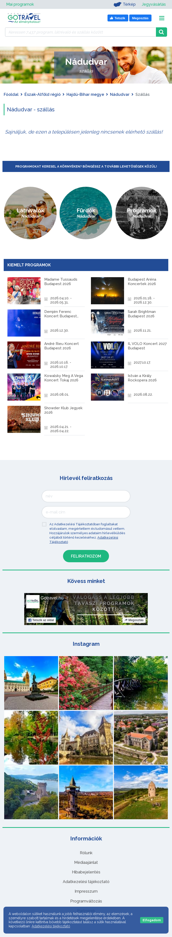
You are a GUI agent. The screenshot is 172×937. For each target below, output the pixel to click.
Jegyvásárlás (154, 4)
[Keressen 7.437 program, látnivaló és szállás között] (80, 32)
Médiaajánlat (86, 851)
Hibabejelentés (86, 860)
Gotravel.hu (52, 586)
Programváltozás (86, 889)
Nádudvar (119, 94)
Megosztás (134, 608)
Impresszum (86, 880)
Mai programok (20, 4)
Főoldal (11, 94)
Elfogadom (152, 920)
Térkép (123, 4)
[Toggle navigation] (161, 18)
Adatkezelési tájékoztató (86, 870)
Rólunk (86, 841)
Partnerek (86, 899)
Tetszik (41, 608)
